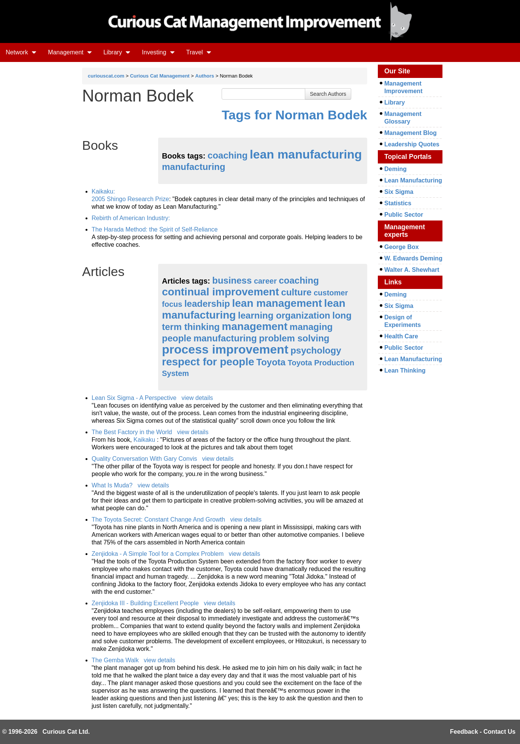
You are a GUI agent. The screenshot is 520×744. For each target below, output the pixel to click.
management (255, 326)
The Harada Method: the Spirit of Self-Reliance (155, 229)
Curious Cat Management (160, 76)
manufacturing (193, 167)
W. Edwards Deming (413, 258)
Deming (395, 169)
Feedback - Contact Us (482, 731)
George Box (401, 247)
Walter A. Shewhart (411, 270)
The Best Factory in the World (132, 432)
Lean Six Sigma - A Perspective (134, 398)
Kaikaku (145, 439)
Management (70, 52)
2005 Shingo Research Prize (130, 199)
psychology (315, 350)
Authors (204, 76)
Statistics (397, 203)
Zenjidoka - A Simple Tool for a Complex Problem (158, 553)
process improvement (225, 349)
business (232, 280)
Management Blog (410, 133)
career (265, 281)
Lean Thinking (404, 370)
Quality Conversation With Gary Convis (144, 458)
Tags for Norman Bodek (294, 115)
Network (21, 52)
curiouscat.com (106, 76)
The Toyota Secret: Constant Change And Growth (158, 519)
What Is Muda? (112, 485)
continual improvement (220, 292)
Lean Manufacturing (413, 180)
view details (197, 398)
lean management (277, 303)
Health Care (401, 336)
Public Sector (403, 214)
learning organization (284, 315)
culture (296, 292)
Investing (158, 52)
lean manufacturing (306, 154)
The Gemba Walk (115, 660)
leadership (207, 303)
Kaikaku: (103, 191)
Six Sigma (398, 192)
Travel (198, 52)
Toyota (270, 362)
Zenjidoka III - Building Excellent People (145, 603)
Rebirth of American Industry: (131, 218)
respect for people (208, 362)
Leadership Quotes (411, 144)
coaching (227, 155)
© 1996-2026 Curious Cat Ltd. (46, 731)
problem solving (294, 338)
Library (116, 52)
